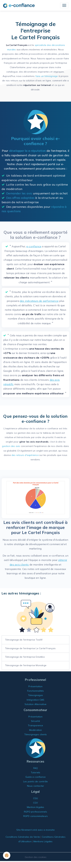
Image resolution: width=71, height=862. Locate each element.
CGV (35, 802)
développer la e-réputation (27, 150)
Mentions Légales (43, 841)
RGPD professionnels (35, 811)
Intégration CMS (35, 699)
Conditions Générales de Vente (23, 836)
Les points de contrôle (35, 781)
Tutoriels (35, 772)
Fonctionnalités (35, 690)
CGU (35, 798)
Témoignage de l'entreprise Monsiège (25, 665)
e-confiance (33, 246)
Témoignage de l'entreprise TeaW (24, 639)
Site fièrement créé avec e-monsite (35, 829)
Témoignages (35, 695)
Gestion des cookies (35, 857)
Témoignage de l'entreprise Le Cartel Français (30, 648)
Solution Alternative (35, 704)
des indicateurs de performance (39, 301)
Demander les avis (19, 193)
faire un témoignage (46, 76)
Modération (35, 730)
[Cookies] (6, 855)
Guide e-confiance (35, 776)
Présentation (35, 686)
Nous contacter (35, 785)
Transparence (35, 725)
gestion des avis (11, 446)
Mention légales (35, 807)
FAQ (35, 768)
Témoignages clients (35, 734)
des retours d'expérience (25, 455)
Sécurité (35, 721)
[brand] (19, 5)
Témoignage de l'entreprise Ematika (25, 656)
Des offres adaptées (20, 197)
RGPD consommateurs (35, 816)
